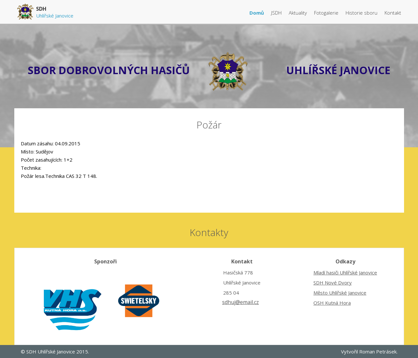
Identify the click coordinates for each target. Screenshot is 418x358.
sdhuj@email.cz (240, 302)
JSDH (277, 12)
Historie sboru (362, 12)
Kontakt (393, 12)
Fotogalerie (327, 12)
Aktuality (298, 12)
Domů (257, 12)
